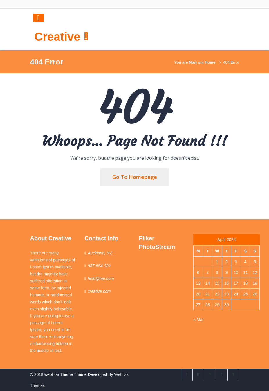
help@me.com (101, 278)
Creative (57, 36)
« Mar (198, 319)
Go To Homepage (134, 176)
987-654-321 (99, 265)
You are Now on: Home (194, 62)
